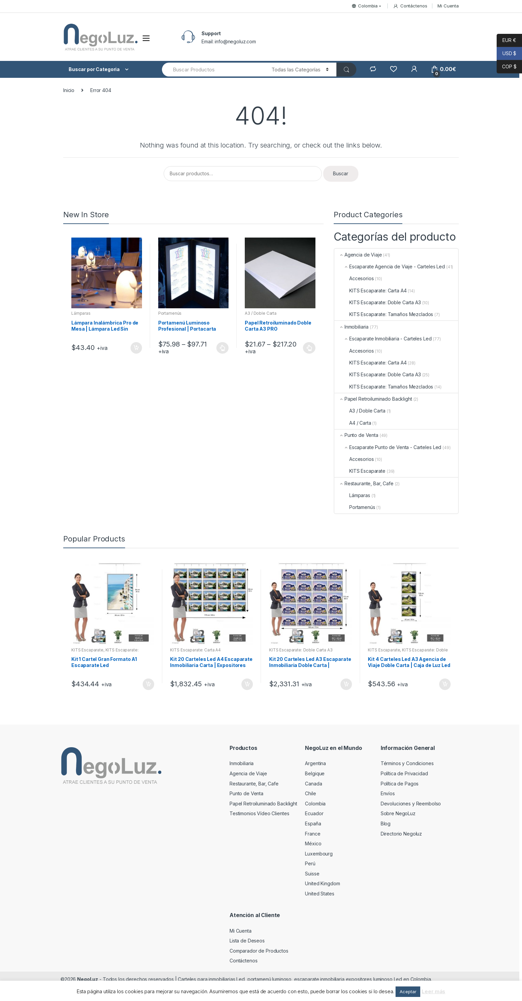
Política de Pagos (400, 783)
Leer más (433, 991)
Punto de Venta (356, 435)
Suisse (312, 873)
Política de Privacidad (404, 773)
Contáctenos (410, 6)
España (313, 823)
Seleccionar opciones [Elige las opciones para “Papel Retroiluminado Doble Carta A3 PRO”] (309, 348)
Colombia (365, 5)
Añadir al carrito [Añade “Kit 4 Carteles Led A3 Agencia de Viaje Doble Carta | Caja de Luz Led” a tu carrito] (444, 684)
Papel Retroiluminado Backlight (373, 399)
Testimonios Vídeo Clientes (259, 813)
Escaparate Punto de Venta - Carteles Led (387, 447)
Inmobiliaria (351, 327)
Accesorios (354, 278)
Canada (313, 783)
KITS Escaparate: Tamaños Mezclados (383, 314)
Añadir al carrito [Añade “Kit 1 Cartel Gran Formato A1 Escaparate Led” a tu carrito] (148, 684)
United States (319, 893)
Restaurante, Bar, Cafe (364, 483)
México (313, 843)
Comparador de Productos (259, 951)
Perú (310, 863)
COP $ (507, 66)
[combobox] (213, 69)
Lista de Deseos (247, 940)
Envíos (388, 793)
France (312, 834)
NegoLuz (87, 979)
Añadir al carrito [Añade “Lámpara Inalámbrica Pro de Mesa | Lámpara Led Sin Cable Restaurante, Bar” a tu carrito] (136, 348)
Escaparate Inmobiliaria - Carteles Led (383, 338)
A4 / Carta (352, 423)
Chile (310, 793)
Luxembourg (319, 854)
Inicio (68, 90)
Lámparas (81, 313)
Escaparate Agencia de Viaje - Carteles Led (389, 266)
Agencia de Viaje (358, 255)
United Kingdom (322, 883)
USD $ (506, 53)
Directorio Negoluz (401, 834)
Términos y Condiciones (407, 763)
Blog (385, 823)
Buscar (340, 173)
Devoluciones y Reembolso (411, 803)
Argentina (315, 763)
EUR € (506, 40)
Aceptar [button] (408, 991)
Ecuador (314, 813)
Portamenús (170, 313)
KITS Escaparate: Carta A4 (370, 290)
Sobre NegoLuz (398, 813)
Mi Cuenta (448, 5)
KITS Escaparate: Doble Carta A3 (377, 302)
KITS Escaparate (359, 471)
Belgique (315, 773)
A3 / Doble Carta (261, 313)
